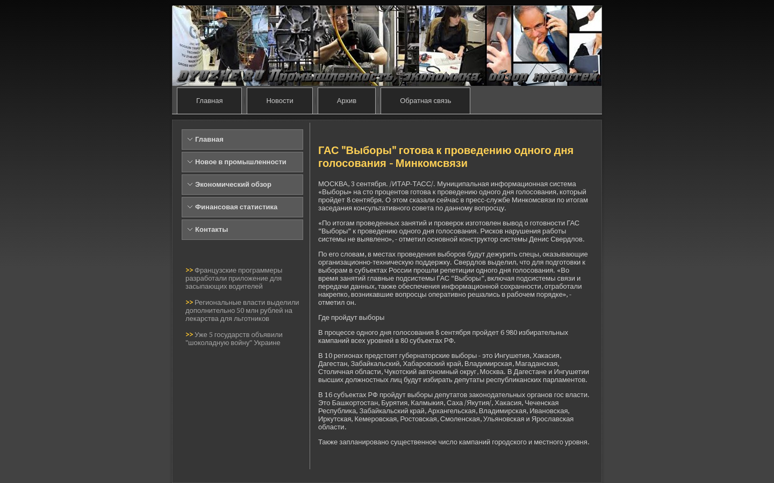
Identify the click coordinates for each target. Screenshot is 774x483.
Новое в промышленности (240, 162)
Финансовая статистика (236, 207)
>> (190, 270)
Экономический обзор (233, 184)
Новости (279, 101)
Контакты (211, 229)
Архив (346, 101)
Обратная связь (425, 101)
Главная (209, 101)
